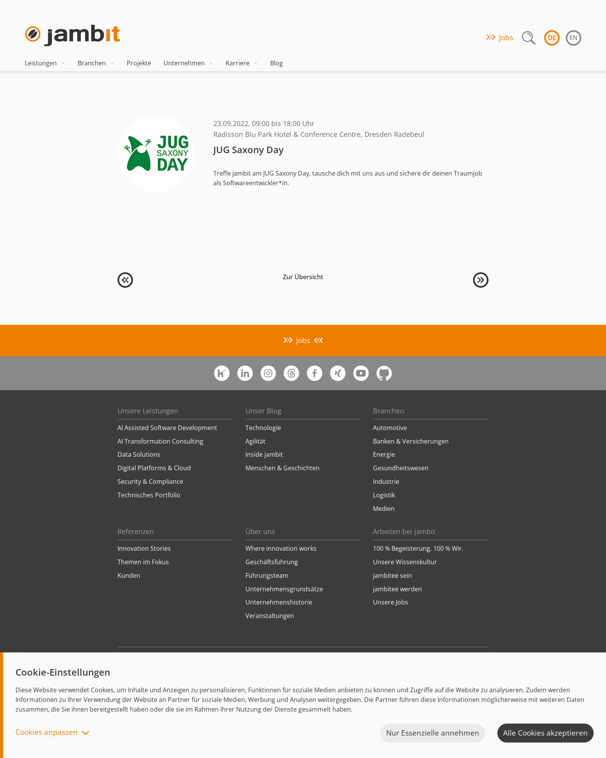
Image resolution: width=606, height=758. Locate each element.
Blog (276, 63)
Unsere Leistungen (147, 410)
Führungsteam (266, 575)
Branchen (96, 63)
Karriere (242, 63)
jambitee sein (392, 575)
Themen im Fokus (143, 562)
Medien (384, 508)
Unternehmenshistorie (278, 602)
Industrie (386, 481)
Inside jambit (264, 454)
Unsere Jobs (390, 602)
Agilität (255, 441)
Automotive (390, 427)
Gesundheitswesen (401, 468)
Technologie (263, 427)
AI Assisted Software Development (167, 427)
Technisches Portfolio (148, 495)
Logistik (384, 495)
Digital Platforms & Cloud (154, 468)
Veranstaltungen (269, 615)
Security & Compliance (150, 481)
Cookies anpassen (46, 732)
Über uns (260, 531)
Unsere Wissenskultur (405, 562)
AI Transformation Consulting (160, 441)
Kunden (128, 575)
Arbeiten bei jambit (404, 531)
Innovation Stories (144, 548)
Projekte (139, 63)
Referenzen (135, 531)
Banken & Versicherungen (411, 441)
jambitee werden (397, 589)
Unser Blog (263, 410)
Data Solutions (138, 454)
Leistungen (45, 63)
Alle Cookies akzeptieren (545, 733)
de (552, 37)
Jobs (506, 37)
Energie (384, 454)
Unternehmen (188, 63)
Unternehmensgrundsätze (284, 589)
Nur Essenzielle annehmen (432, 733)
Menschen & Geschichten (282, 468)
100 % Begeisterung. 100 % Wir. (418, 548)
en (573, 37)
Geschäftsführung (271, 562)
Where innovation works (281, 548)
